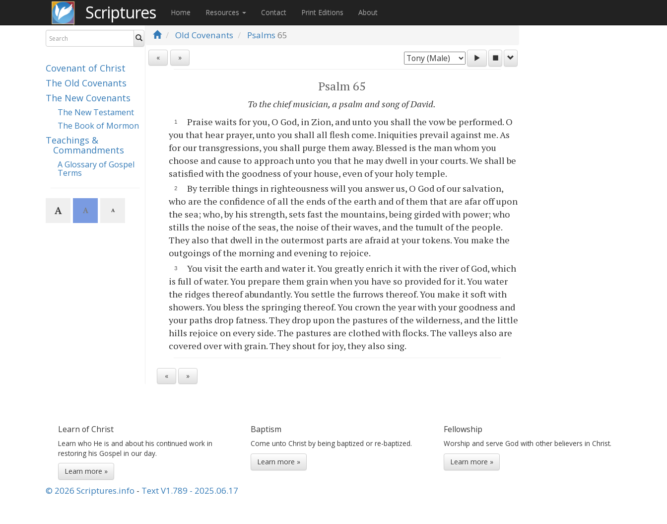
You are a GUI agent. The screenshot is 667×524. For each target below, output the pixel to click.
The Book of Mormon (98, 125)
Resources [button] (225, 12)
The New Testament (96, 112)
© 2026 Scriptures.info (90, 490)
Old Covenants (204, 35)
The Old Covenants (86, 83)
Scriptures (120, 12)
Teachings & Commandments (85, 145)
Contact (273, 12)
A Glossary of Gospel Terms (96, 169)
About (368, 12)
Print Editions (322, 12)
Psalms (261, 35)
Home (181, 12)
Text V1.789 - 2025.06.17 (189, 490)
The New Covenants (88, 98)
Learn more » (86, 471)
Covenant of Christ (86, 68)
